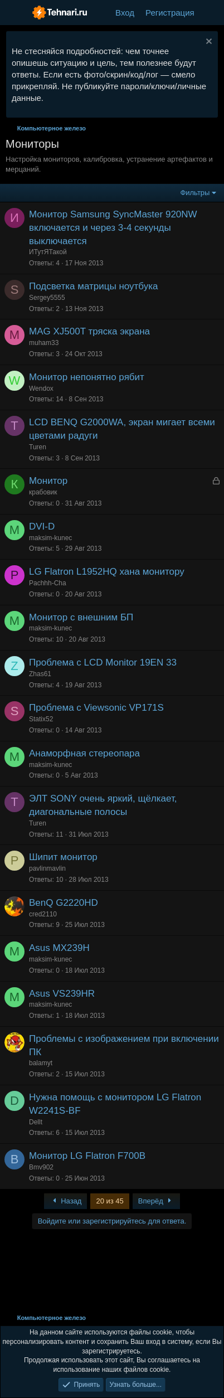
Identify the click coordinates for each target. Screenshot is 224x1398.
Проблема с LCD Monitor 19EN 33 (103, 662)
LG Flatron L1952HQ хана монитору (106, 571)
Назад (66, 1201)
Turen (37, 447)
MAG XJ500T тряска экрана (89, 331)
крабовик (43, 492)
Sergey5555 (47, 298)
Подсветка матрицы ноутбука (93, 286)
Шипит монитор (63, 857)
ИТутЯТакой (48, 252)
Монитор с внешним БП (81, 617)
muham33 (44, 343)
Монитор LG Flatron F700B (87, 1156)
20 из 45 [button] (109, 1201)
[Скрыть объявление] (207, 42)
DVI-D (42, 526)
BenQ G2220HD (63, 902)
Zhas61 (40, 674)
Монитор (48, 480)
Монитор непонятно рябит (86, 377)
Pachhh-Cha (47, 583)
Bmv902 (41, 1167)
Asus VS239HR (62, 993)
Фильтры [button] (195, 192)
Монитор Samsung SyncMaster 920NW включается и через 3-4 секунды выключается (113, 227)
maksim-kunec (50, 538)
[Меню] (15, 13)
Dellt (35, 1122)
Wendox (41, 388)
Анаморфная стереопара (84, 753)
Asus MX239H (59, 948)
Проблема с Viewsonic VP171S (96, 707)
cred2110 (43, 914)
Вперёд (156, 1201)
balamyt (40, 1063)
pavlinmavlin (47, 868)
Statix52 (41, 719)
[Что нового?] (211, 12)
